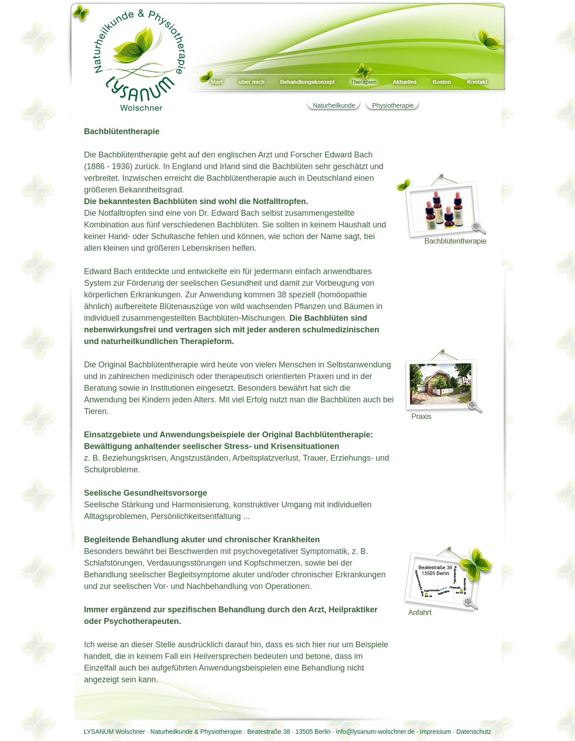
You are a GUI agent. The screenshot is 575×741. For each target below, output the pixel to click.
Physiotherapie (393, 105)
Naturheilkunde (334, 105)
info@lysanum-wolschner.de (375, 731)
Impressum (435, 731)
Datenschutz (473, 731)
